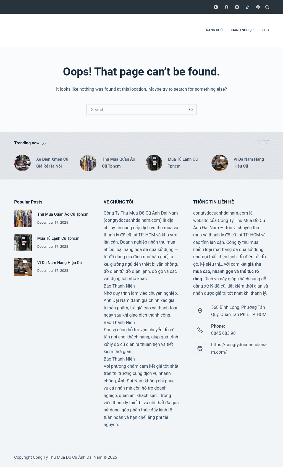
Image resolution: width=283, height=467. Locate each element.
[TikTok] (247, 7)
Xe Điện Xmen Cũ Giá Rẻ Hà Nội (52, 163)
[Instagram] (237, 7)
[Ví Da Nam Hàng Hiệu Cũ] (219, 163)
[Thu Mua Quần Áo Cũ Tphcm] (88, 163)
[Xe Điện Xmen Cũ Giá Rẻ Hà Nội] (22, 163)
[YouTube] (216, 7)
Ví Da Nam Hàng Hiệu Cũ (249, 163)
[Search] (267, 7)
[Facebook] (226, 7)
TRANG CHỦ (213, 30)
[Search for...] (136, 109)
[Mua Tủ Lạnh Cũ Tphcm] (154, 163)
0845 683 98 (223, 333)
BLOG (265, 30)
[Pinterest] (258, 7)
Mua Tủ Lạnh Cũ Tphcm (183, 163)
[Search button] (191, 109)
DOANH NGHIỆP (242, 30)
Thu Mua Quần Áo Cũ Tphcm (118, 163)
